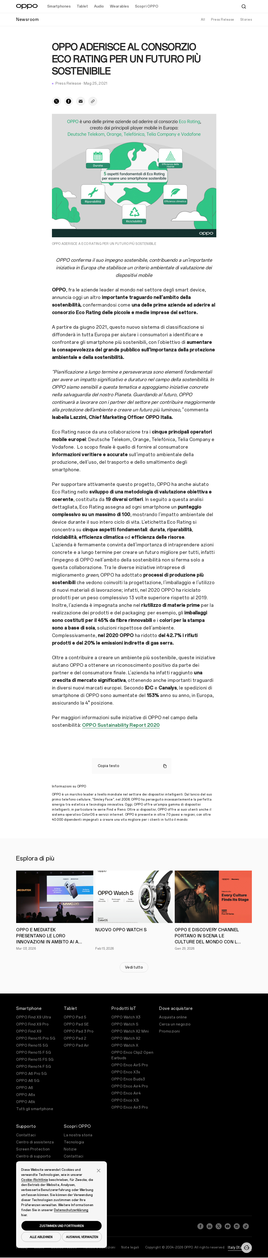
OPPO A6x (25, 1095)
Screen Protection (33, 1149)
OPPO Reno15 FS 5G (35, 1059)
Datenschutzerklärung (71, 1210)
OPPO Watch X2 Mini (130, 1031)
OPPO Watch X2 (126, 1038)
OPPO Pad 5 (75, 1017)
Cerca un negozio (175, 1024)
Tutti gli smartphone (34, 1109)
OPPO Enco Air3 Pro (129, 1107)
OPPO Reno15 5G (32, 1045)
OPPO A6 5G (27, 1081)
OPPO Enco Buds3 (128, 1079)
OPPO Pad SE (76, 1024)
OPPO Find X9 (28, 1031)
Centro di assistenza (35, 1142)
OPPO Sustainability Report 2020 (121, 725)
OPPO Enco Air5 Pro (129, 1065)
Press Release (222, 19)
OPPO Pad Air (76, 1045)
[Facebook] (200, 1226)
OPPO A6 (24, 1088)
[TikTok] (246, 1226)
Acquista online (173, 1017)
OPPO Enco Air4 (126, 1093)
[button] (99, 1170)
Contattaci (26, 1135)
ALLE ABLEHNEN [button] (41, 1237)
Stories (246, 19)
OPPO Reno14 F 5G (33, 1067)
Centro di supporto (33, 1156)
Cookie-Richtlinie (34, 1180)
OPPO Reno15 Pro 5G (35, 1038)
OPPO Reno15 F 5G (33, 1052)
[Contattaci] (246, 1247)
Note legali (130, 1247)
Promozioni (169, 1031)
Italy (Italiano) (240, 1247)
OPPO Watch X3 (126, 1017)
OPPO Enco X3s (125, 1072)
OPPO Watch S (124, 1024)
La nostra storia (78, 1135)
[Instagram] (237, 1226)
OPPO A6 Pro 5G (31, 1074)
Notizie (70, 1149)
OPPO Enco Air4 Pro (129, 1086)
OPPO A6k (25, 1102)
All (203, 19)
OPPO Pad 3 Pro (79, 1031)
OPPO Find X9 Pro (32, 1024)
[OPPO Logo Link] (27, 6)
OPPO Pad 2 (75, 1038)
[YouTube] (228, 1226)
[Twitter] (219, 1226)
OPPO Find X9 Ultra (33, 1017)
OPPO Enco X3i (125, 1100)
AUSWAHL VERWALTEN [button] (82, 1237)
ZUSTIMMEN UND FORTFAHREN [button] (61, 1225)
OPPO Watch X (124, 1045)
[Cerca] (244, 7)
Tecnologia (74, 1142)
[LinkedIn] (209, 1226)
